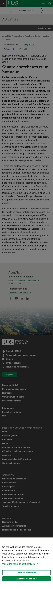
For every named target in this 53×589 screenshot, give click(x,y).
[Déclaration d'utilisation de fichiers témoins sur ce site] (26, 563)
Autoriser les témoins (26, 579)
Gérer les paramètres (26, 573)
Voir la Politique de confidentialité (18, 564)
